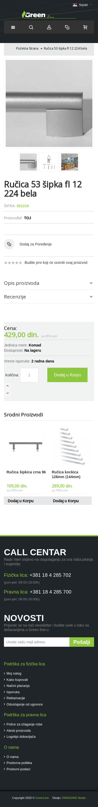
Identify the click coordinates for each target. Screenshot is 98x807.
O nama (13, 757)
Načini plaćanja (18, 686)
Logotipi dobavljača (21, 737)
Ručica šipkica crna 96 (26, 472)
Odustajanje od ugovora (25, 704)
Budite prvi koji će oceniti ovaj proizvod (56, 262)
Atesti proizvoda (19, 731)
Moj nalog (14, 673)
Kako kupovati (17, 680)
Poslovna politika (19, 763)
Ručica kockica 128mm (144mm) (66, 474)
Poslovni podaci (18, 769)
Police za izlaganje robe (24, 724)
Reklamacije (16, 698)
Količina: (12, 375)
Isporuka (13, 692)
